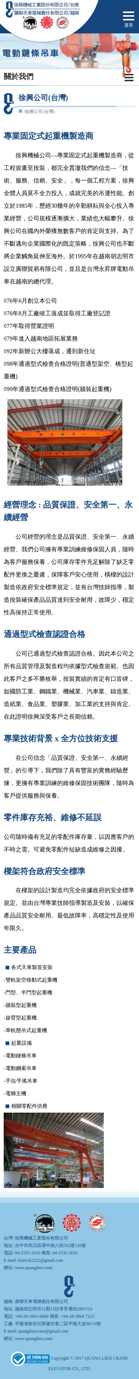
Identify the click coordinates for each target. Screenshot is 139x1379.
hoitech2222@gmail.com (40, 1260)
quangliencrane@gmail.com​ (43, 1331)
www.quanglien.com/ (34, 1267)
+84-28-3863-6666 (32, 1316)
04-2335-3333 (27, 1252)
